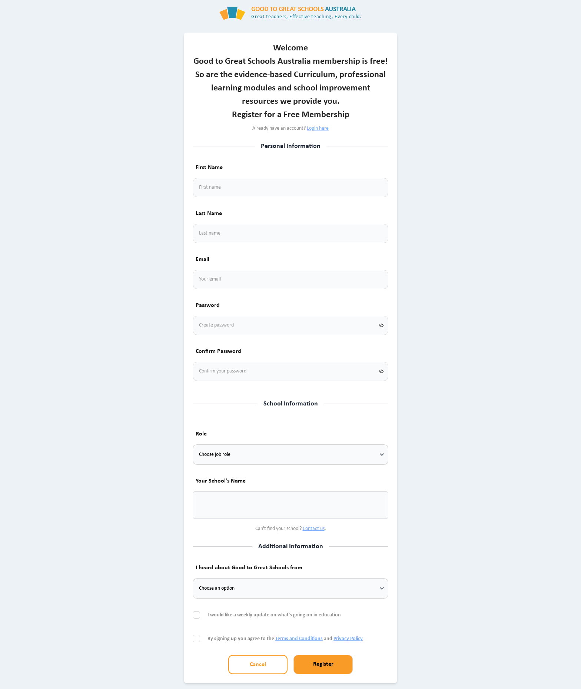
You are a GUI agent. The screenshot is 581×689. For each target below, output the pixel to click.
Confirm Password (218, 351)
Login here (318, 128)
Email (202, 259)
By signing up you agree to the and (285, 639)
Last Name (209, 213)
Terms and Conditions (299, 639)
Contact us (314, 528)
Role (201, 434)
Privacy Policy (348, 639)
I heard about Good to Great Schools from (249, 568)
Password (208, 305)
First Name (209, 167)
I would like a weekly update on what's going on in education (275, 615)
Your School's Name (221, 481)
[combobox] (207, 505)
